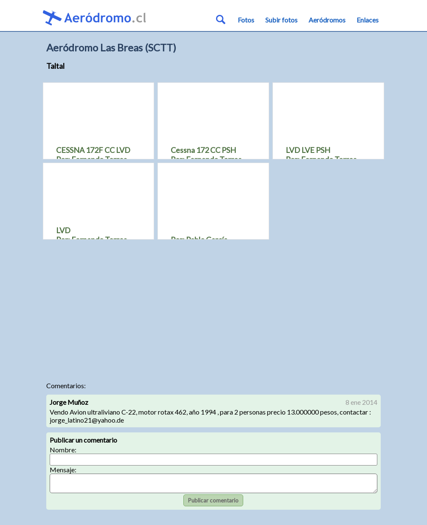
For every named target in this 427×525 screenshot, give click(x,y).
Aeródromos (327, 20)
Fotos (246, 20)
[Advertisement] (214, 309)
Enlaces (368, 20)
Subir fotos (281, 20)
